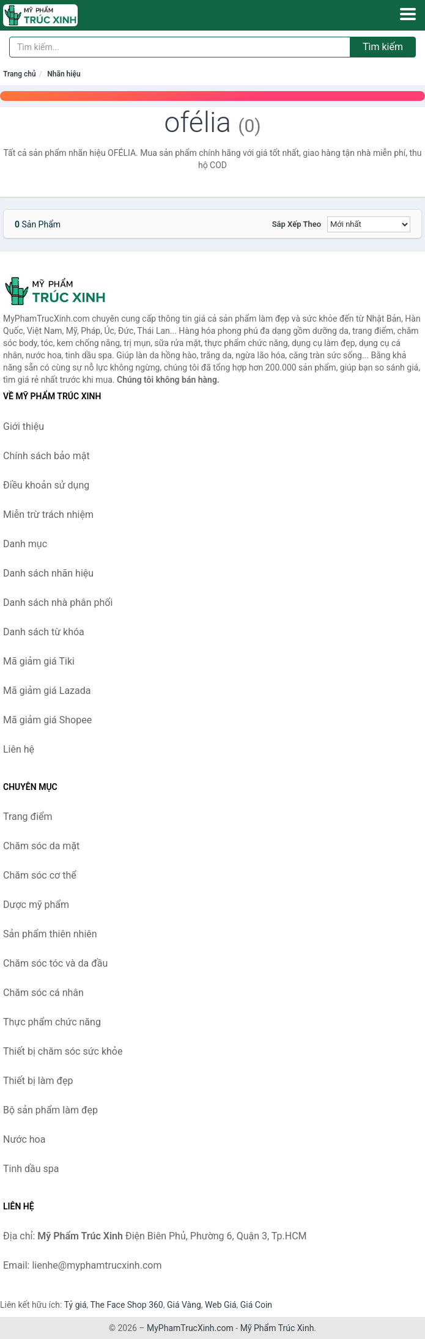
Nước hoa (24, 1139)
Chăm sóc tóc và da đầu (55, 963)
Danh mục (25, 544)
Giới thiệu (23, 426)
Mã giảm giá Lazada (47, 690)
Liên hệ (18, 749)
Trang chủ (19, 74)
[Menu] (408, 14)
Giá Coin (256, 1305)
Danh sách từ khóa (43, 632)
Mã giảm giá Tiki (39, 661)
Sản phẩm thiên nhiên (50, 934)
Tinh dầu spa (31, 1169)
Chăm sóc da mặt (41, 846)
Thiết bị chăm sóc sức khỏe (62, 1051)
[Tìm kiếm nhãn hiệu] (179, 47)
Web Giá (221, 1305)
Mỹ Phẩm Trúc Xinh (277, 1328)
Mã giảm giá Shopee (47, 720)
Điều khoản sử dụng (46, 485)
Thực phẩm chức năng (52, 1022)
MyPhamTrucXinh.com (190, 1328)
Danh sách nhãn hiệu (48, 573)
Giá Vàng (184, 1305)
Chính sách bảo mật (46, 456)
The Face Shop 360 (126, 1305)
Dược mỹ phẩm (36, 904)
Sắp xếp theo (296, 224)
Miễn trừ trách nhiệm (48, 514)
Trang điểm (28, 816)
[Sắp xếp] (368, 224)
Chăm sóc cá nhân (43, 992)
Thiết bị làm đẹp (38, 1080)
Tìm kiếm (383, 47)
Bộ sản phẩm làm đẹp (50, 1110)
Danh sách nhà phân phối (58, 602)
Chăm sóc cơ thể (39, 875)
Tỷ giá (75, 1305)
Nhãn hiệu (63, 74)
